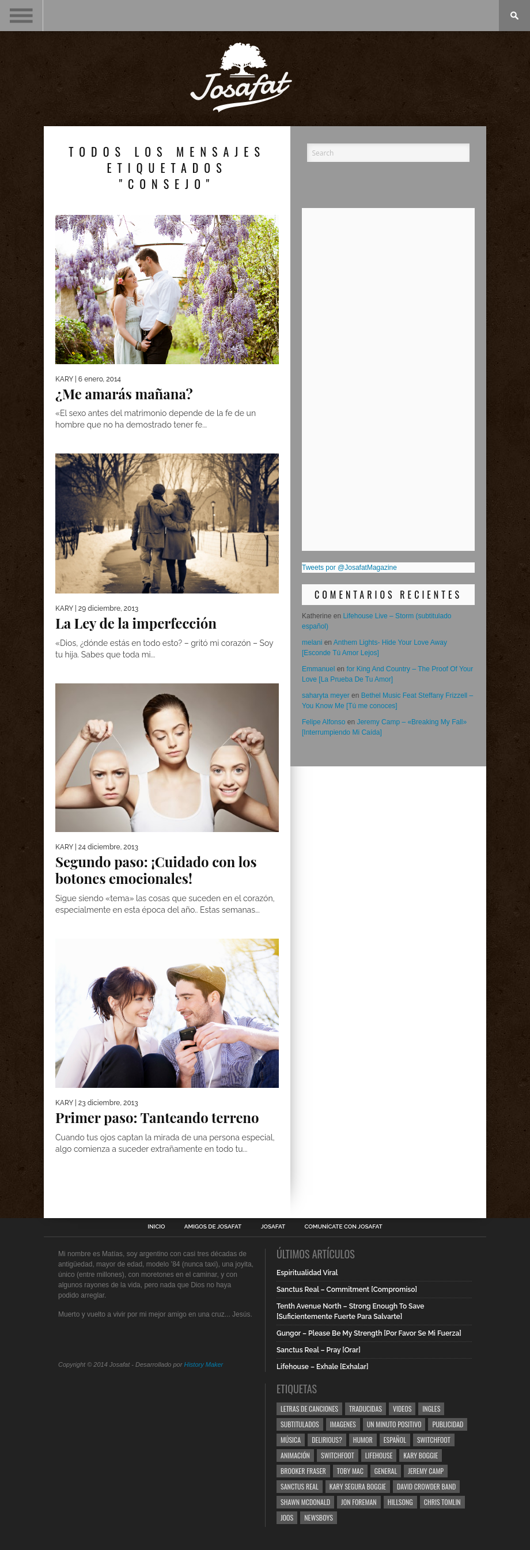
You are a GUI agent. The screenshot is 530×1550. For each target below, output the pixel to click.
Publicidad (447, 1424)
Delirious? (327, 1440)
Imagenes (343, 1424)
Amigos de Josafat (212, 1227)
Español (395, 1440)
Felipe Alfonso (323, 722)
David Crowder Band (426, 1486)
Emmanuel (318, 669)
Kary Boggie (420, 1455)
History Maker (203, 1364)
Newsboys (318, 1517)
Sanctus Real (300, 1486)
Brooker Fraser (303, 1471)
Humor (363, 1440)
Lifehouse (379, 1455)
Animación (295, 1455)
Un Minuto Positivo (394, 1424)
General (385, 1471)
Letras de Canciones (309, 1408)
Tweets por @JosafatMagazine (349, 568)
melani (312, 642)
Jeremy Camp (426, 1471)
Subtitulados (300, 1424)
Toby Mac (350, 1471)
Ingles (431, 1408)
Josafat (273, 1227)
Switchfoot (433, 1440)
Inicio (156, 1227)
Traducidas (365, 1408)
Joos (287, 1517)
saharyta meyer (326, 695)
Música (291, 1440)
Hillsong (400, 1502)
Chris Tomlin (442, 1502)
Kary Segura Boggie (358, 1486)
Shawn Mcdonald (305, 1502)
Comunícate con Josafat (344, 1227)
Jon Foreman (359, 1502)
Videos (402, 1408)
